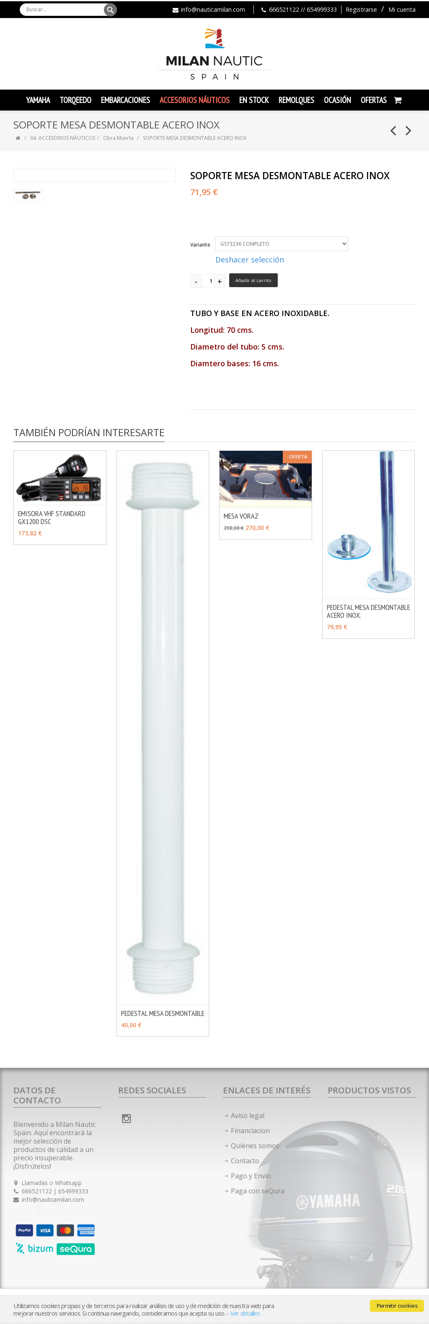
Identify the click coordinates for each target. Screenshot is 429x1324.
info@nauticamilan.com (213, 9)
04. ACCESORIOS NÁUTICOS (62, 137)
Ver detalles (245, 1313)
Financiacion (250, 1130)
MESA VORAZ (241, 516)
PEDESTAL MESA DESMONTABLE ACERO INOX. (368, 611)
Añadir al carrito (253, 280)
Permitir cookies (397, 1305)
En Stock (254, 100)
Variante (200, 244)
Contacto (245, 1160)
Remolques (296, 100)
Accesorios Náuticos (195, 100)
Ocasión (337, 100)
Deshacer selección (249, 260)
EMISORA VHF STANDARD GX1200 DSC (51, 517)
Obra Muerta (119, 137)
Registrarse (361, 9)
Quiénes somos (255, 1145)
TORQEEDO (75, 100)
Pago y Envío (251, 1175)
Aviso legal (247, 1115)
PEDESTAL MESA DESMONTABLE (162, 1013)
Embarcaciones (125, 100)
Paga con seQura (257, 1190)
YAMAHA (38, 100)
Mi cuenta (402, 9)
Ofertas (374, 100)
